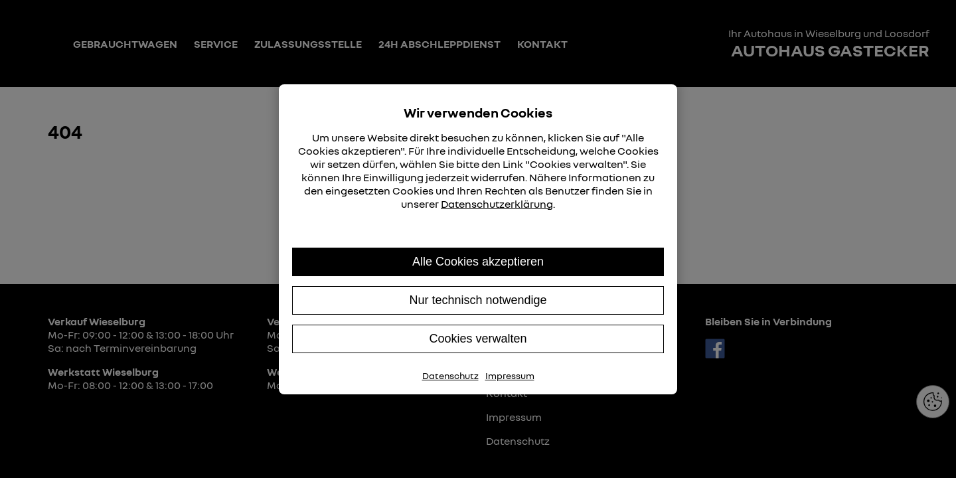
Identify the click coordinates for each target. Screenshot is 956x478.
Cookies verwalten (477, 338)
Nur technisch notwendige (477, 300)
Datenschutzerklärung (497, 203)
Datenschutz (450, 375)
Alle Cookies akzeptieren (478, 261)
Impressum (509, 375)
